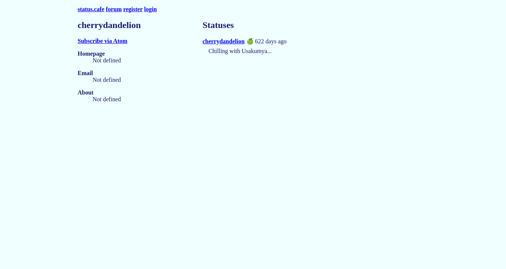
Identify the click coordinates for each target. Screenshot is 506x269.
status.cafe (91, 9)
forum (114, 9)
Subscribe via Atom (102, 41)
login (150, 9)
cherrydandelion (224, 41)
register (133, 9)
